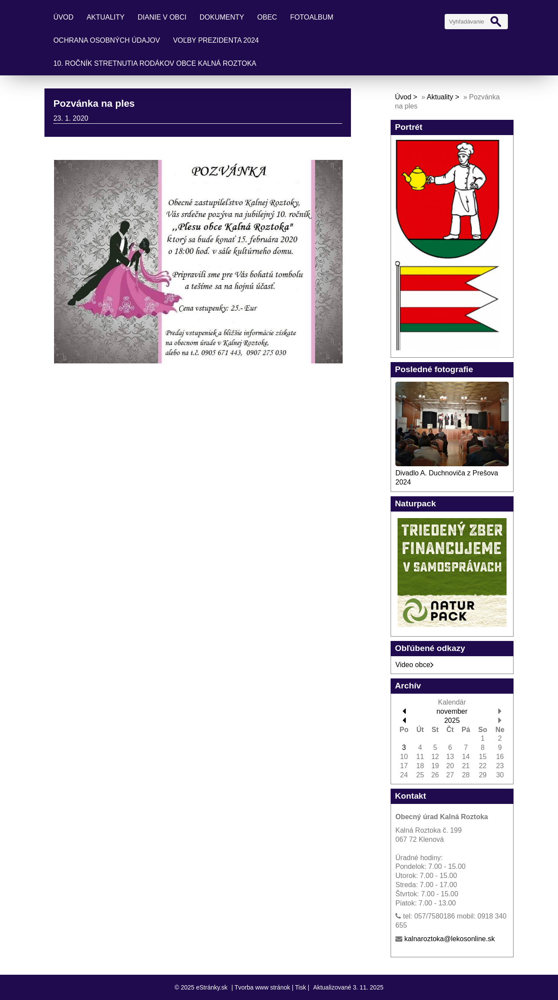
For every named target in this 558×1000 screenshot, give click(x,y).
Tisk (300, 987)
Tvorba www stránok (262, 987)
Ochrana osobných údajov (106, 40)
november (451, 711)
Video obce (414, 664)
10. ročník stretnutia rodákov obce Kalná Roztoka (154, 63)
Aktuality (106, 17)
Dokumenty (222, 17)
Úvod (63, 17)
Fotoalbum (311, 17)
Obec (267, 17)
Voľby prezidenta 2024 (216, 40)
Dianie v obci (162, 17)
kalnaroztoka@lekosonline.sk (449, 938)
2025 (452, 720)
